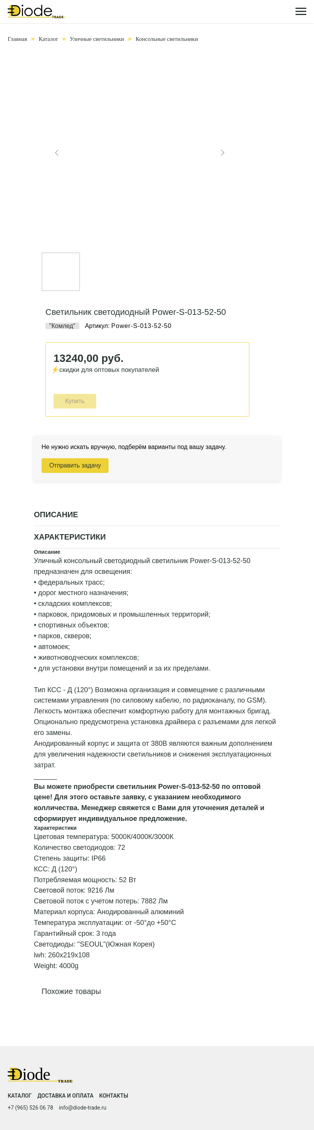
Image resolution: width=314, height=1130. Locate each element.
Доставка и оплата (65, 1096)
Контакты (113, 1096)
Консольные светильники (166, 39)
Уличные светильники (97, 39)
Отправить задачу (75, 465)
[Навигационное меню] (301, 11)
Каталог (48, 39)
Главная (17, 39)
